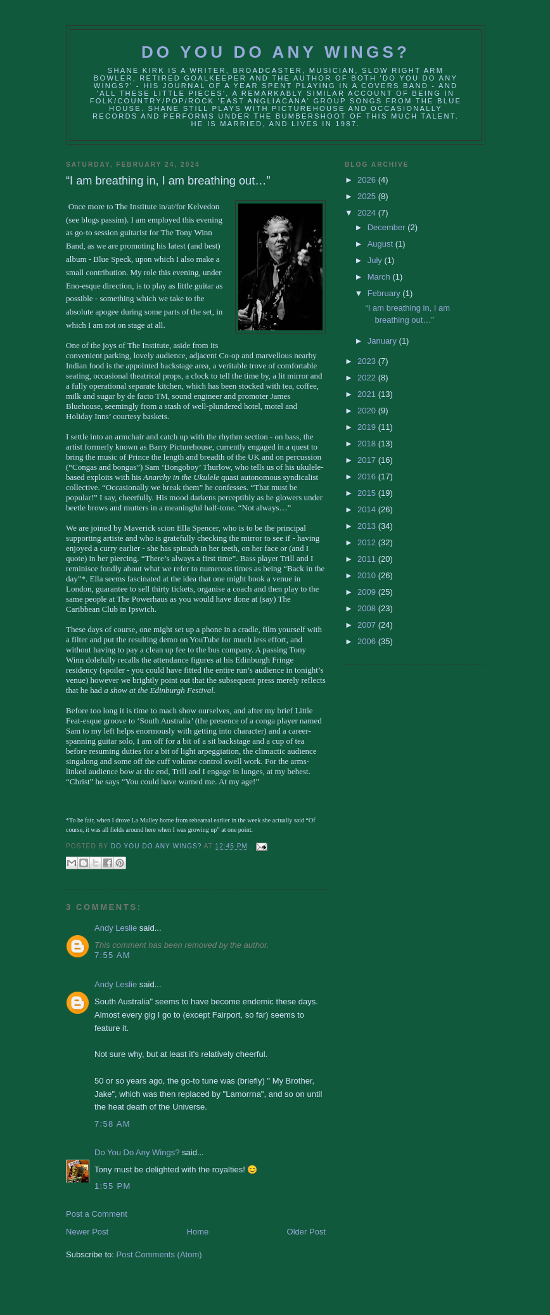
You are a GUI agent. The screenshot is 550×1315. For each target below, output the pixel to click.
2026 (367, 180)
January (383, 341)
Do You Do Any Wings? (275, 52)
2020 (367, 410)
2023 (367, 361)
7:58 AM (112, 1124)
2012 (367, 542)
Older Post (306, 1231)
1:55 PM (112, 1186)
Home (198, 1231)
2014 (367, 509)
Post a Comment (96, 1214)
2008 (367, 608)
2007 (367, 625)
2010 (367, 575)
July (376, 260)
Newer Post (87, 1231)
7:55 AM (112, 955)
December (388, 227)
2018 (367, 443)
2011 (367, 559)
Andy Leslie (115, 928)
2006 (367, 641)
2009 (367, 592)
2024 (367, 212)
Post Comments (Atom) (159, 1254)
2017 (367, 460)
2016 (367, 476)
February (385, 293)
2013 (367, 526)
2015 (367, 493)
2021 (367, 394)
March (380, 277)
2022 (367, 377)
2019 (367, 427)
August (381, 244)
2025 (367, 196)
